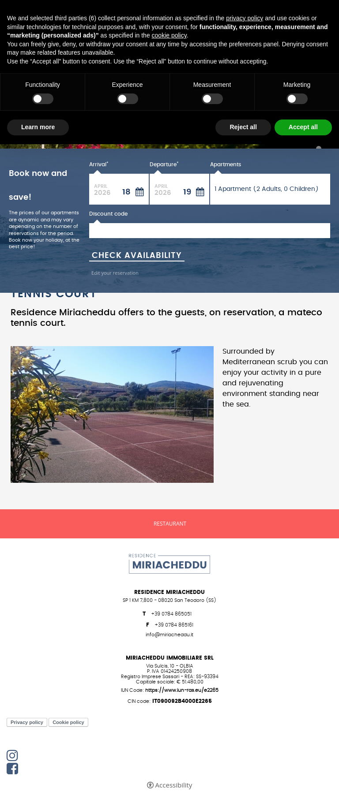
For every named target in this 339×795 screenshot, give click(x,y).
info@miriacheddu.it (169, 634)
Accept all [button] (303, 127)
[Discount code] (209, 230)
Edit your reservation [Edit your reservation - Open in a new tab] (115, 272)
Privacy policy (27, 722)
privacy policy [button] (244, 18)
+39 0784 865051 (171, 614)
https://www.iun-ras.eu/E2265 (181, 690)
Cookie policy (68, 722)
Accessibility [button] (173, 785)
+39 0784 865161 (173, 625)
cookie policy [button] (169, 35)
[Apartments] (270, 189)
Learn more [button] (38, 127)
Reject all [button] (243, 127)
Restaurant (170, 523)
